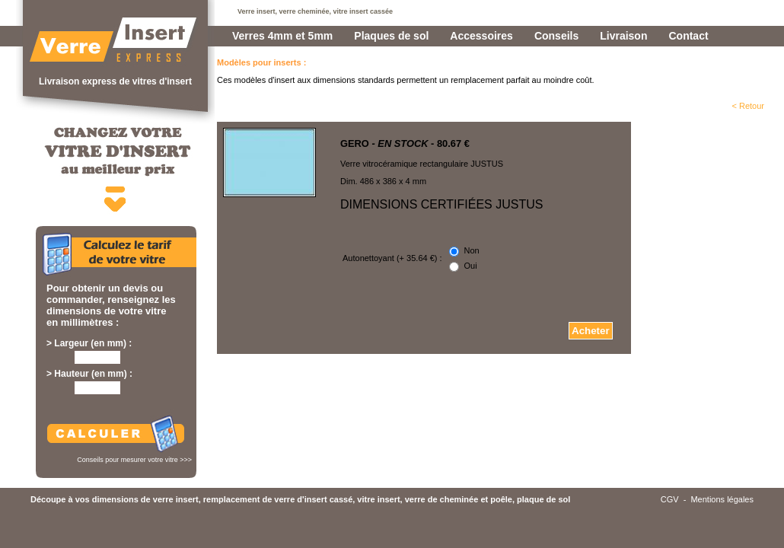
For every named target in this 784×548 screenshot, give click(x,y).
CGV (670, 499)
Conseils (556, 36)
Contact (688, 36)
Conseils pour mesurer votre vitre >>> (134, 460)
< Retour (748, 105)
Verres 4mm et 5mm (282, 36)
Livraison (623, 36)
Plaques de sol (391, 36)
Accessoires (481, 36)
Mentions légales (722, 499)
